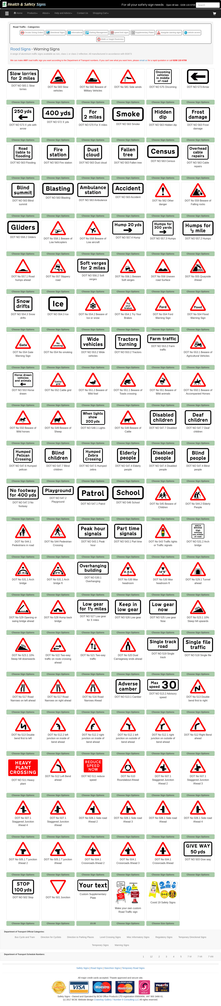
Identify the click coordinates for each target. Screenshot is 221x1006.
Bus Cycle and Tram (25, 937)
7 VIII (210, 956)
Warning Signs (122, 945)
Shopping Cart (101, 13)
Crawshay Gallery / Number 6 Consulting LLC (116, 999)
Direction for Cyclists (51, 937)
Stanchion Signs (112, 968)
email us (143, 60)
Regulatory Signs (164, 937)
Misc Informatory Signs (138, 937)
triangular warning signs (169, 32)
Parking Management (96, 32)
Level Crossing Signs (110, 937)
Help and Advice (63, 13)
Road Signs (20, 49)
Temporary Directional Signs (192, 937)
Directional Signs (55, 32)
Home (18, 13)
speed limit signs (119, 32)
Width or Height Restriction (110, 39)
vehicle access (192, 32)
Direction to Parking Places (80, 937)
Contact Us (82, 13)
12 (151, 956)
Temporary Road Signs (133, 968)
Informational (75, 32)
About (46, 13)
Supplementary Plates (143, 32)
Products (32, 13)
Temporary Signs (100, 945)
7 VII (200, 956)
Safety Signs (82, 968)
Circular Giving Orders (32, 32)
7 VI (190, 956)
